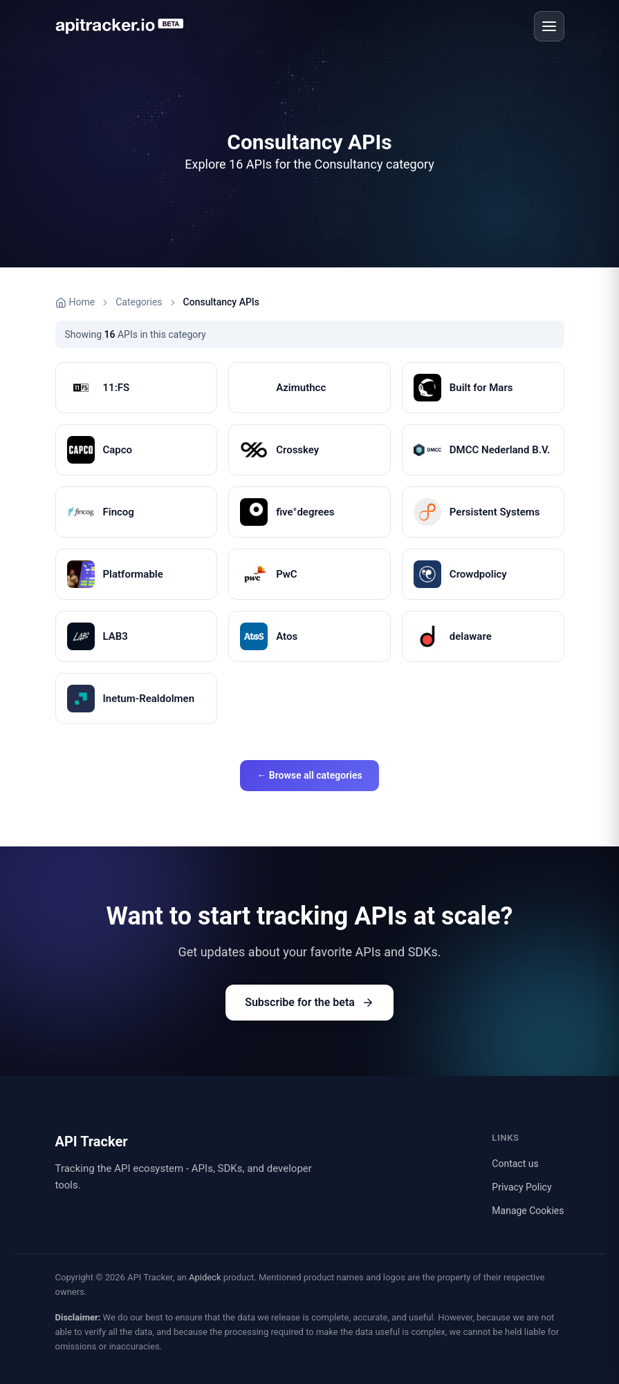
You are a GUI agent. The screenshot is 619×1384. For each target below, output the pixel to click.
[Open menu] (549, 26)
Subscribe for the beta (309, 1002)
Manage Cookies (528, 1210)
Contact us (515, 1163)
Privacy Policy (521, 1187)
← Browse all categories (309, 775)
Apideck (205, 1277)
